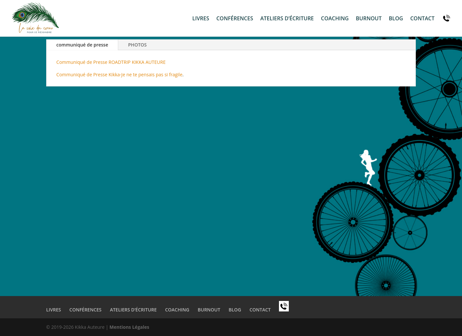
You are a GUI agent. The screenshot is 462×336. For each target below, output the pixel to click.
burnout (369, 19)
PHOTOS (137, 45)
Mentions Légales (129, 327)
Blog (396, 19)
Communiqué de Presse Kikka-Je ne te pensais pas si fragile (119, 74)
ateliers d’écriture (287, 19)
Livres (200, 19)
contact (422, 19)
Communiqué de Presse (81, 62)
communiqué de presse (82, 45)
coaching (335, 19)
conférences (234, 19)
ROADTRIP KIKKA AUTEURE (136, 62)
